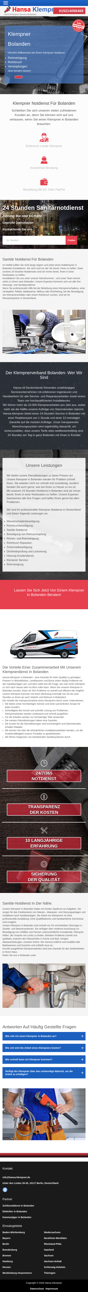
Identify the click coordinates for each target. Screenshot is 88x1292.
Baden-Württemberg (13, 1232)
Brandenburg (9, 1249)
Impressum (51, 1288)
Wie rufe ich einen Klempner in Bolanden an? (30, 1036)
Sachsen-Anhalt (53, 1261)
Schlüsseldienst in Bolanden (18, 1205)
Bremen (6, 1255)
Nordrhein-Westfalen (55, 1238)
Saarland (49, 1249)
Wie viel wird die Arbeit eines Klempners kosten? (33, 1048)
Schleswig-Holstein (54, 1267)
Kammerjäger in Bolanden (16, 1217)
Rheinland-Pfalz (52, 1244)
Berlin (5, 1244)
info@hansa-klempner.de (16, 1177)
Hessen (6, 1267)
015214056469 (71, 11)
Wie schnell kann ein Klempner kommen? (28, 1059)
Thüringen (49, 1273)
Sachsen (49, 1255)
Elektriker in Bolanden (14, 1211)
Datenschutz (37, 1288)
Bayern (6, 1238)
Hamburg (7, 1261)
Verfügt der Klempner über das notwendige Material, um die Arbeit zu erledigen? (39, 1073)
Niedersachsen (52, 1232)
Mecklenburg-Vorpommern (17, 1273)
